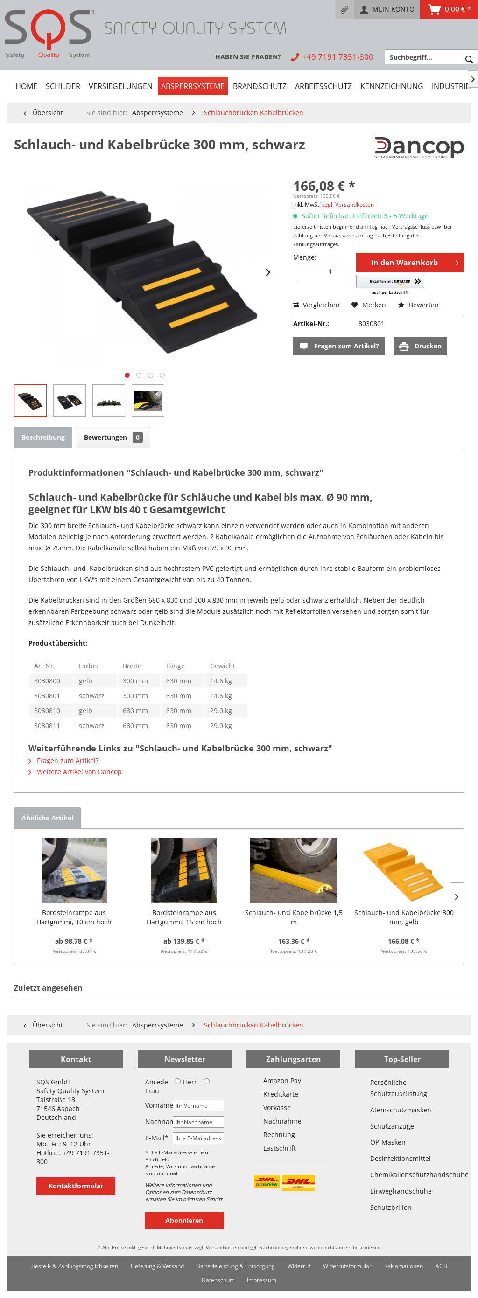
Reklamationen (403, 1266)
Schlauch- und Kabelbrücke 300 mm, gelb (404, 917)
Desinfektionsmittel (400, 1158)
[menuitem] (344, 9)
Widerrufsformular (347, 1266)
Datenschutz (218, 1280)
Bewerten (418, 304)
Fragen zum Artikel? (339, 346)
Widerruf (299, 1266)
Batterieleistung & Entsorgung (236, 1266)
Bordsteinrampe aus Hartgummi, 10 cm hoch (74, 917)
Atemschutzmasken (400, 1109)
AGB (441, 1266)
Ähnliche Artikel (47, 817)
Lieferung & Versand (157, 1266)
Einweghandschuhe (401, 1191)
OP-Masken (388, 1142)
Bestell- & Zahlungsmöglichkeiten (74, 1266)
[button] (390, 285)
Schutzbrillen (391, 1207)
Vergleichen (316, 304)
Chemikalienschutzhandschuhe (402, 1174)
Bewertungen (113, 437)
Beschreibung (43, 437)
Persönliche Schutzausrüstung (398, 1088)
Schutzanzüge (392, 1126)
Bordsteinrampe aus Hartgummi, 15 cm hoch (184, 917)
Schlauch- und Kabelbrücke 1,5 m (294, 917)
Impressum (261, 1280)
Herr (186, 1081)
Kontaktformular (76, 1185)
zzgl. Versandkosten (348, 204)
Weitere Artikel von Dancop (75, 771)
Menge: (304, 257)
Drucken (420, 346)
